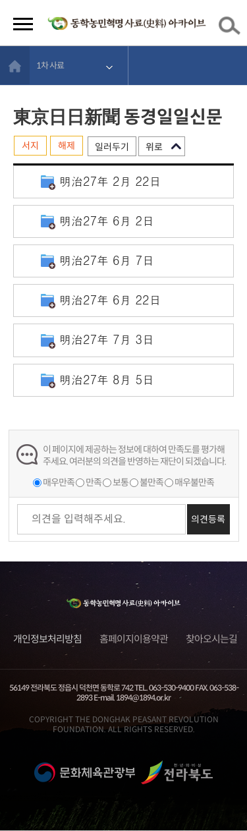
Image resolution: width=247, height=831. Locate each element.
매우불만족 (194, 482)
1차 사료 (50, 65)
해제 (66, 146)
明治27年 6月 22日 (110, 299)
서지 (30, 146)
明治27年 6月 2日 (106, 220)
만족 (93, 482)
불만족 (151, 482)
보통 (120, 482)
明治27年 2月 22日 (110, 181)
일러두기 (112, 147)
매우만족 (58, 482)
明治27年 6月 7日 (106, 260)
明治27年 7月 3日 (106, 339)
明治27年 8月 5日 (106, 379)
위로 (154, 147)
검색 (232, 28)
